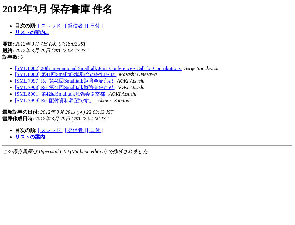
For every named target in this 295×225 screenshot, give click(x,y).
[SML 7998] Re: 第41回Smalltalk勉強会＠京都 (65, 87)
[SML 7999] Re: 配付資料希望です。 (55, 100)
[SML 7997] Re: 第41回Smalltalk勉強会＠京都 (65, 80)
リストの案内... (32, 32)
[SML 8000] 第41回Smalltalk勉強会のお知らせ (65, 74)
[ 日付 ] (95, 25)
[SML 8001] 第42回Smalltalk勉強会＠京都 (60, 94)
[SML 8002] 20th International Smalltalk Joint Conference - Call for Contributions (98, 68)
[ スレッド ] (51, 25)
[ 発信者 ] (75, 25)
